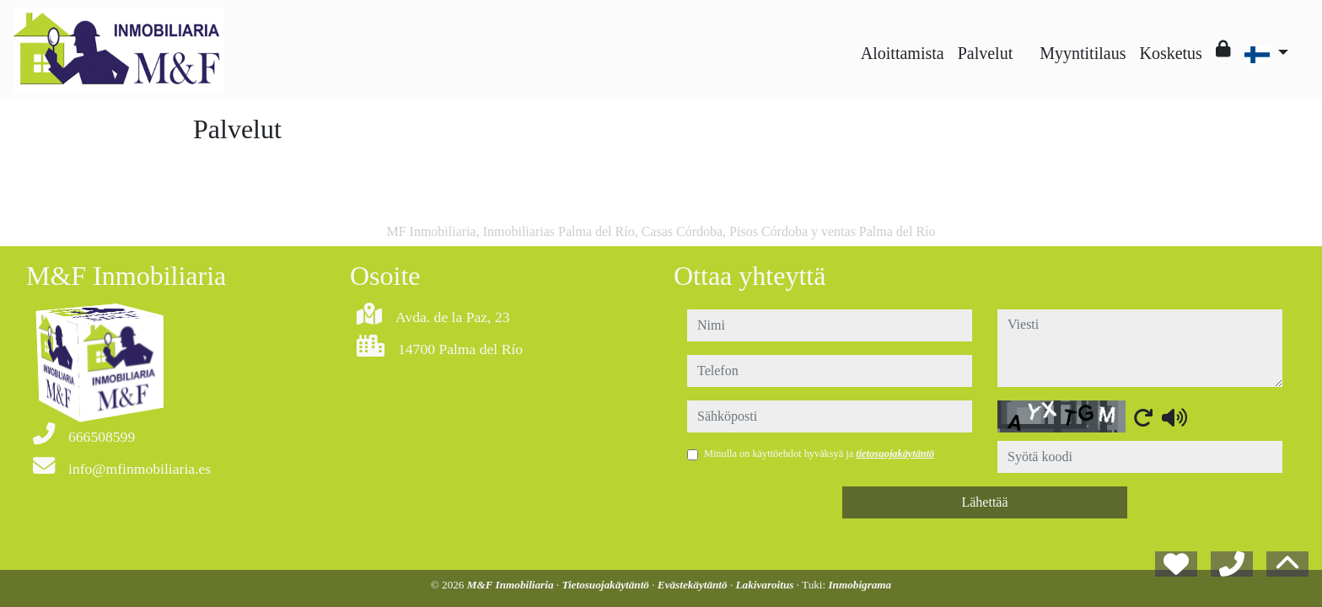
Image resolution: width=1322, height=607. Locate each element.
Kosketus (1170, 53)
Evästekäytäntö (694, 584)
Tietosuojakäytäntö (607, 584)
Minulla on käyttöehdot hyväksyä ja (819, 453)
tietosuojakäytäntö (895, 453)
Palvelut (985, 53)
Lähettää (984, 502)
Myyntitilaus (1083, 53)
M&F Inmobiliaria (511, 584)
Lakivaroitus (766, 584)
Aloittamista (902, 53)
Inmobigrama (859, 584)
